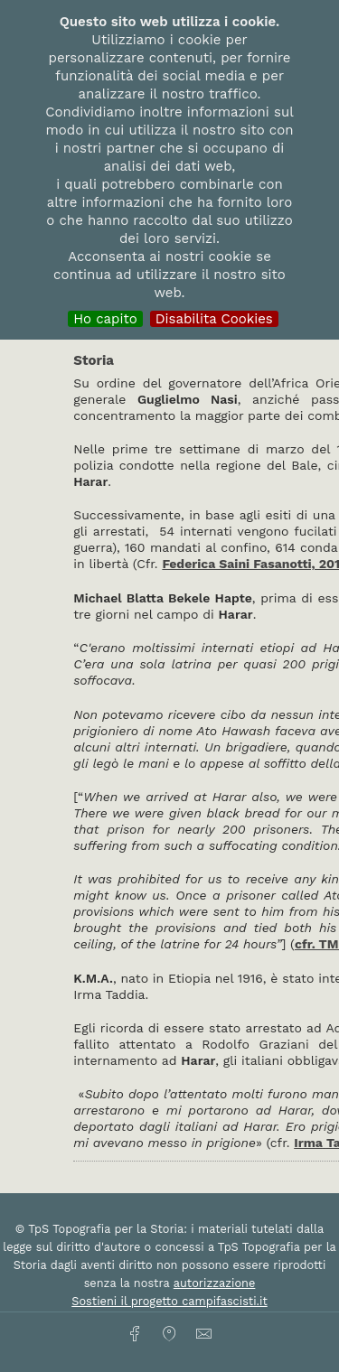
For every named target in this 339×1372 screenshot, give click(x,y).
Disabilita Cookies (214, 319)
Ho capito (105, 319)
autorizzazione (215, 1283)
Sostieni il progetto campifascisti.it (169, 1301)
